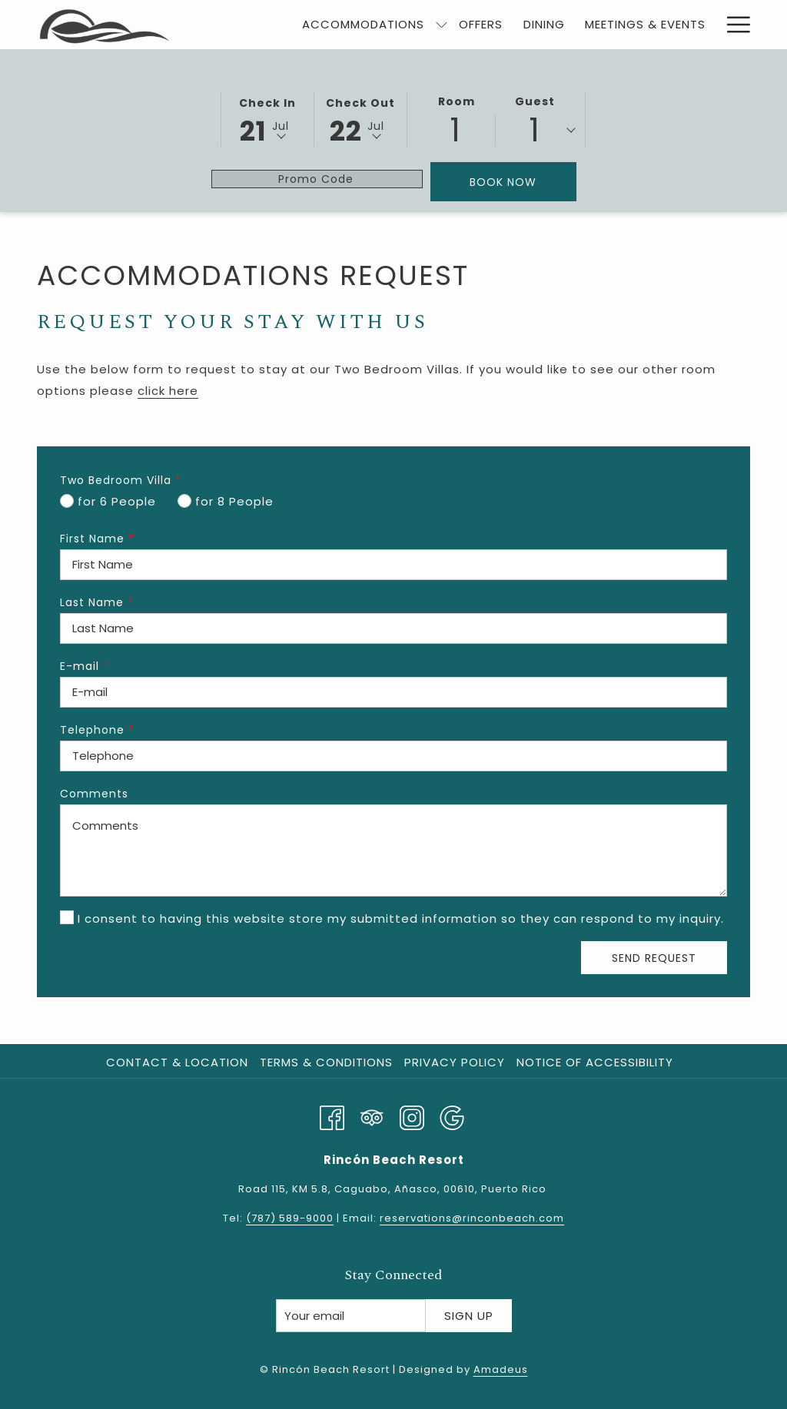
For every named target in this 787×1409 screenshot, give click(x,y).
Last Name (97, 602)
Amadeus (500, 1369)
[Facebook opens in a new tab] (332, 1116)
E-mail (84, 666)
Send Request (654, 958)
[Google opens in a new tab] (452, 1116)
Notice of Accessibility (594, 1062)
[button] (267, 118)
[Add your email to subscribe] (351, 1315)
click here (168, 391)
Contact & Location (177, 1062)
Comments (94, 793)
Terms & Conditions (326, 1062)
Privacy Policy (454, 1062)
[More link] (733, 24)
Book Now (503, 182)
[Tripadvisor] (372, 1116)
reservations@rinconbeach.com (472, 1218)
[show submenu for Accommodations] (441, 24)
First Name (97, 538)
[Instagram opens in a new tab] (412, 1116)
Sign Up (468, 1316)
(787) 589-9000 (290, 1218)
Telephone (97, 730)
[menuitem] (363, 24)
